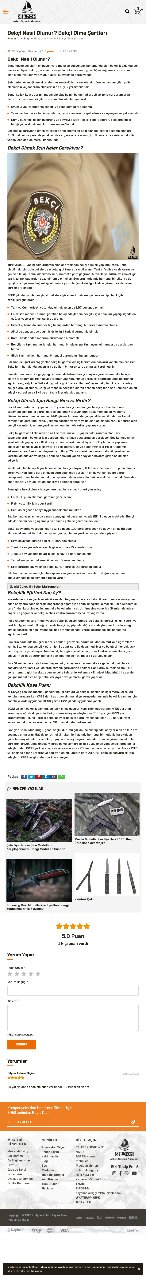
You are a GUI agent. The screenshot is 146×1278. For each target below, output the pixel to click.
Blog (45, 1161)
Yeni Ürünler (50, 1179)
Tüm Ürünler (50, 1184)
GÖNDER (22, 1044)
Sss (44, 1165)
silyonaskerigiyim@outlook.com (98, 1193)
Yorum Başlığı (17, 982)
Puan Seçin (16, 967)
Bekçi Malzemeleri (46, 586)
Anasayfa (13, 38)
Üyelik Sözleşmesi (20, 1178)
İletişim (47, 1188)
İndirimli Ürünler (53, 1174)
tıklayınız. (37, 1271)
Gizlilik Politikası (18, 1183)
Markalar (48, 1170)
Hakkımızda (50, 1156)
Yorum (12, 1000)
